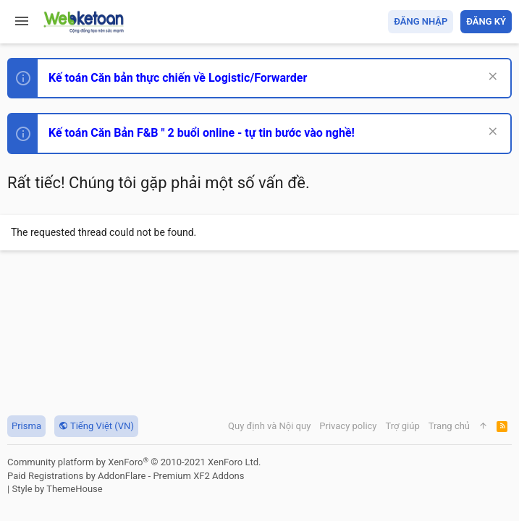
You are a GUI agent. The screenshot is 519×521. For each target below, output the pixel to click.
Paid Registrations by (125, 475)
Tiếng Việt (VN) (96, 425)
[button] (21, 21)
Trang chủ (449, 425)
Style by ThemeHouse (57, 488)
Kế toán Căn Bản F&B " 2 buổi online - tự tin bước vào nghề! (201, 133)
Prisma (26, 425)
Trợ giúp (403, 425)
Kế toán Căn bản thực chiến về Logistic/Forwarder (177, 78)
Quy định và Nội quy (269, 425)
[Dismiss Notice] (491, 77)
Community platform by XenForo (134, 462)
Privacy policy (347, 425)
